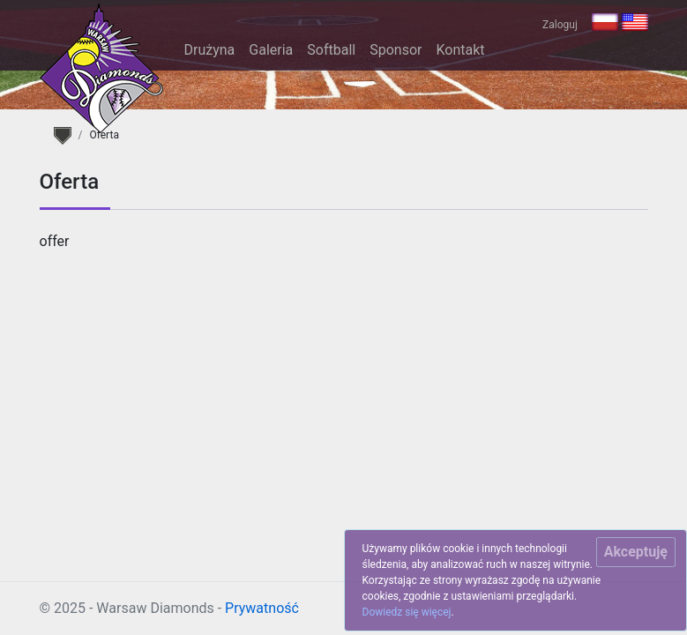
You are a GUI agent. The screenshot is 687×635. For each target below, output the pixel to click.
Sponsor (396, 49)
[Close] (636, 552)
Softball (331, 49)
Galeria (271, 49)
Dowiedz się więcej (407, 612)
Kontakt (460, 49)
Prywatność (262, 608)
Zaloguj (560, 25)
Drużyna (209, 49)
